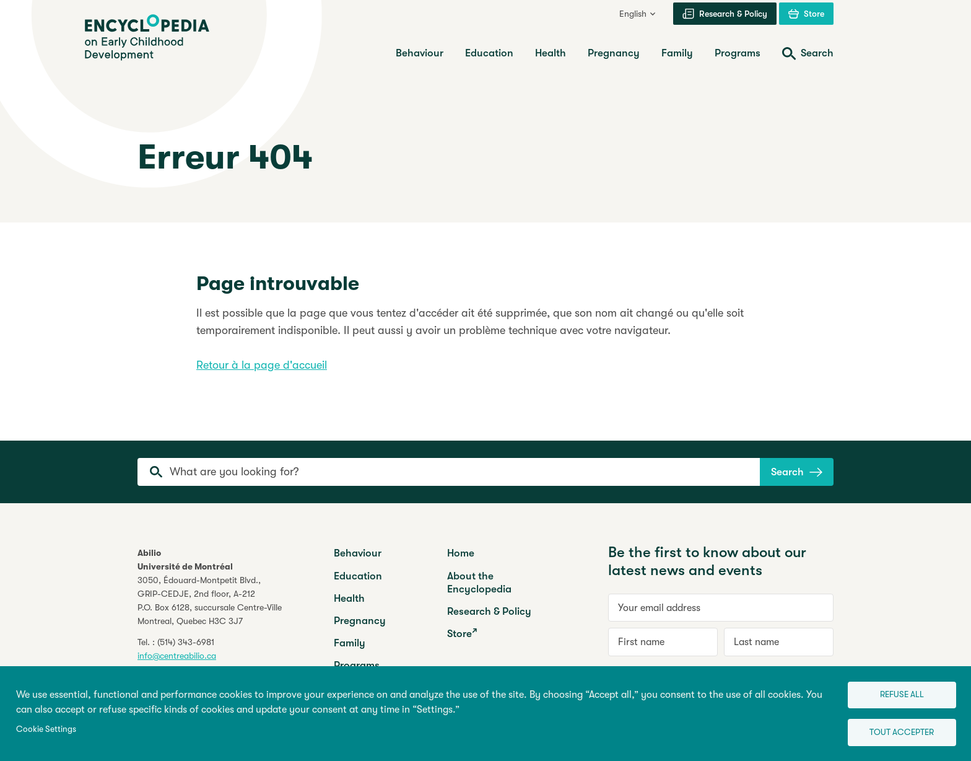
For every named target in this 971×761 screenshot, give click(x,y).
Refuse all (894, 690)
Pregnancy (360, 621)
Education (358, 576)
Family (349, 643)
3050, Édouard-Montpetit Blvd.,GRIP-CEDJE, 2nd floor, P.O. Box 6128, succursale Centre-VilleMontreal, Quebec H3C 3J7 (209, 600)
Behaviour (357, 553)
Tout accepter (894, 730)
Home (460, 553)
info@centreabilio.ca (176, 656)
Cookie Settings (46, 726)
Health (349, 598)
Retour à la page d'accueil (261, 365)
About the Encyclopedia (479, 582)
